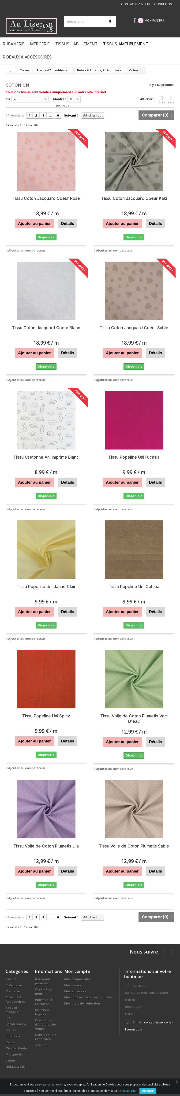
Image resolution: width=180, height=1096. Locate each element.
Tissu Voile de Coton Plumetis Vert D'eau (134, 719)
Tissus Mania (16, 1048)
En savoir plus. (127, 1090)
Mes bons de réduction (82, 1003)
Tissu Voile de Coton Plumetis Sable (134, 846)
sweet (10, 1060)
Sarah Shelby (16, 1024)
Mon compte (77, 971)
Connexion (163, 4)
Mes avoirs (72, 985)
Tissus (11, 979)
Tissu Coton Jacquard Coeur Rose (46, 198)
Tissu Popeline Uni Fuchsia (134, 457)
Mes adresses (75, 991)
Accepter (148, 1090)
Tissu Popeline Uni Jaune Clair (46, 586)
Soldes (11, 1030)
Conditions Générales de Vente (45, 1024)
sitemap (41, 1045)
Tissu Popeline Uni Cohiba (134, 586)
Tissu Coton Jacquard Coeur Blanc (46, 327)
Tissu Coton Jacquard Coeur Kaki (134, 198)
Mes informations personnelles (88, 997)
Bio (8, 1018)
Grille (161, 99)
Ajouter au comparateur (26, 250)
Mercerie (13, 991)
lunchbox (13, 1036)
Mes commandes (77, 979)
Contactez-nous (135, 4)
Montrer (59, 99)
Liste (171, 99)
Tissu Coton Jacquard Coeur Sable (134, 327)
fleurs (10, 1042)
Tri (8, 99)
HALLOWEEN (16, 1066)
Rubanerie (14, 985)
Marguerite (14, 1054)
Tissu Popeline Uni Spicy (46, 716)
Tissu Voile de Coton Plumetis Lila (46, 846)
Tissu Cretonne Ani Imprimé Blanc (46, 457)
